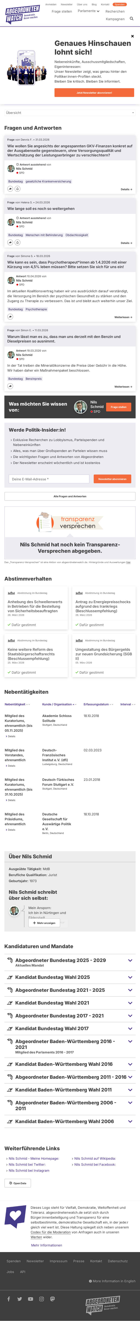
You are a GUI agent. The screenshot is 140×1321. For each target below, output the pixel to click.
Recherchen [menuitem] (115, 11)
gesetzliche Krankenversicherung (48, 181)
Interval (128, 704)
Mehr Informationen (46, 1245)
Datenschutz (118, 1261)
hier (128, 562)
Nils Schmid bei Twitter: (27, 1164)
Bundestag (15, 181)
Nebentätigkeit (17, 704)
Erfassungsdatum (99, 704)
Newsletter (67, 4)
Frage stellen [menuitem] (62, 11)
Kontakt (105, 4)
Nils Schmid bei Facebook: (95, 1164)
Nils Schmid (24, 168)
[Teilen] (10, 189)
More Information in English (112, 1281)
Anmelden (51, 4)
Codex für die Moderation (51, 1232)
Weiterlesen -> (123, 317)
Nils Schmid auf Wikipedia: (95, 1158)
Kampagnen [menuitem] (115, 19)
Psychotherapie (36, 309)
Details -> (126, 189)
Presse (78, 1261)
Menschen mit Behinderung (44, 235)
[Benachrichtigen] (17, 189)
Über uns (82, 4)
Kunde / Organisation (59, 704)
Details (11, 736)
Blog (94, 4)
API (22, 1272)
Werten (36, 1237)
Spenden (120, 4)
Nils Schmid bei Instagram (29, 1170)
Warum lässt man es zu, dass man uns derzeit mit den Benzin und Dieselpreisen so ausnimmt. (63, 338)
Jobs (10, 1272)
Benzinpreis (34, 378)
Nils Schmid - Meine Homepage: (34, 1158)
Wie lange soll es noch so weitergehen (41, 208)
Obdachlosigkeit (77, 235)
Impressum (58, 1261)
